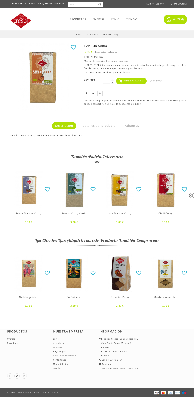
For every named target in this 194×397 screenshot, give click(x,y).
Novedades (13, 343)
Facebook (9, 376)
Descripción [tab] (64, 126)
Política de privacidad (64, 355)
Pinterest (100, 93)
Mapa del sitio (60, 364)
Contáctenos (59, 359)
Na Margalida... (28, 297)
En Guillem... (74, 297)
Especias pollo (120, 297)
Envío (115, 19)
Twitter (17, 376)
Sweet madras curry (28, 213)
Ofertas (11, 338)
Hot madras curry (120, 213)
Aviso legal (59, 343)
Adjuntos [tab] (132, 126)
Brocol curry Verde (74, 213)
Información (111, 331)
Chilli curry (165, 213)
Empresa (99, 19)
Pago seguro (59, 351)
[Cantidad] (106, 81)
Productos (78, 19)
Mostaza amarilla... (165, 297)
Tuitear (93, 93)
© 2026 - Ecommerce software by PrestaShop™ (33, 392)
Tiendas (132, 19)
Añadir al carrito (131, 81)
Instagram (24, 376)
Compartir (86, 93)
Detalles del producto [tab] (99, 126)
